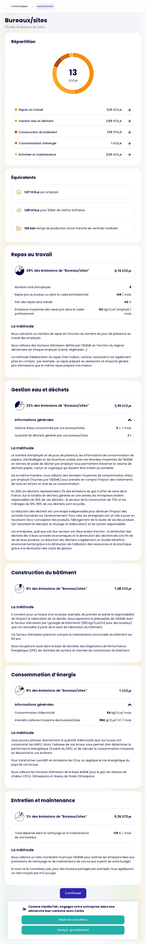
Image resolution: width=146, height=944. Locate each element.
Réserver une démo (73, 920)
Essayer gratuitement (73, 930)
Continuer (73, 893)
